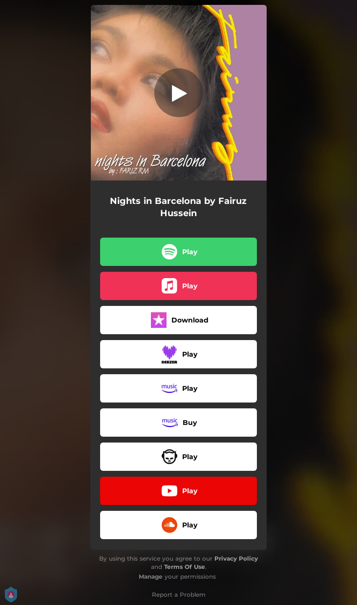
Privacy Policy (236, 558)
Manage (151, 576)
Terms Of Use (184, 566)
